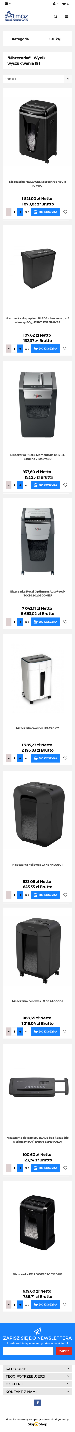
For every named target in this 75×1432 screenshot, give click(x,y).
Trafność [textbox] (10, 78)
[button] (66, 3)
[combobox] (37, 79)
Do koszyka (45, 212)
